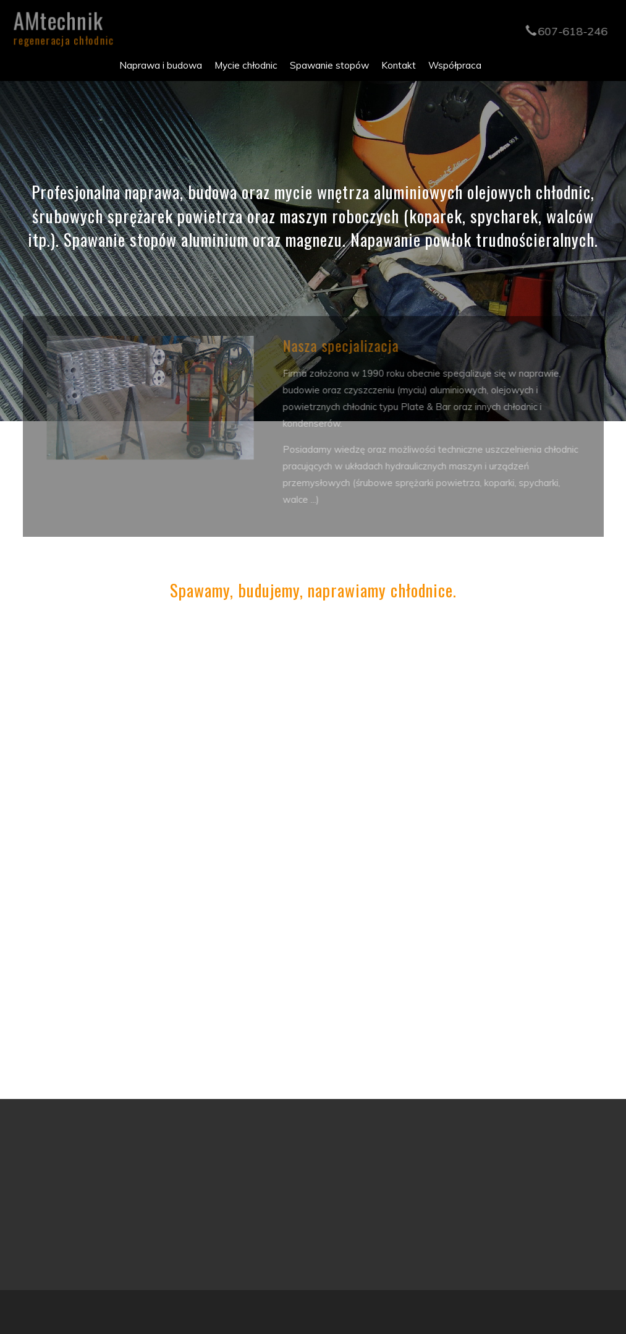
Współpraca (454, 65)
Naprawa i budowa (160, 65)
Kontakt (398, 65)
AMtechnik (60, 25)
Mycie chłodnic (245, 65)
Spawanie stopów (329, 65)
